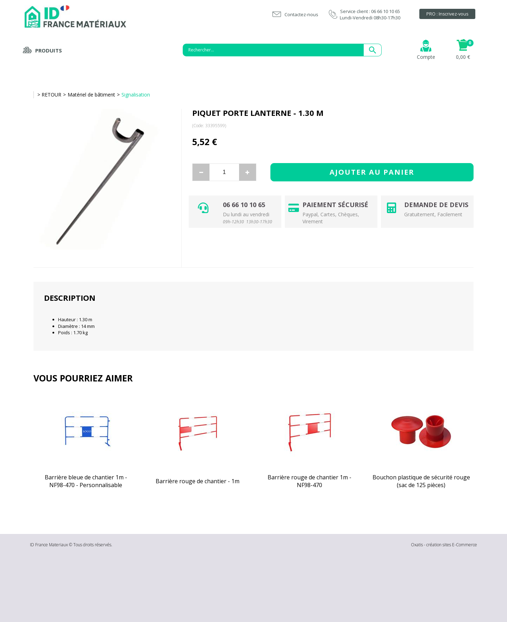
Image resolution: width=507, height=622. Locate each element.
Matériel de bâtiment (91, 94)
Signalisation (135, 94)
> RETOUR (49, 94)
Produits (48, 50)
